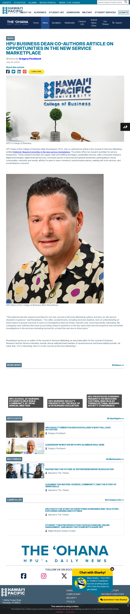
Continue (59, 612)
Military (87, 12)
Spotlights (56, 22)
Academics (40, 12)
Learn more (70, 612)
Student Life (56, 12)
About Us (25, 12)
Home (36, 22)
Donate (123, 12)
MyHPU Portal (48, 2)
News (45, 22)
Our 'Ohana (105, 22)
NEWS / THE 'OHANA (69, 2)
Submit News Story (94, 23)
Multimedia (70, 22)
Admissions (73, 12)
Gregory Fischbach (30, 58)
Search (117, 22)
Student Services (105, 12)
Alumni (32, 2)
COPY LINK (36, 71)
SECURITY (71, 598)
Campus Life (82, 22)
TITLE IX (70, 601)
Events (7, 2)
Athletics (19, 2)
